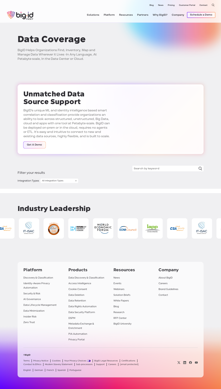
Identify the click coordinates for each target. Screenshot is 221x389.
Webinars (118, 289)
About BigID (166, 277)
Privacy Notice (40, 361)
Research (118, 312)
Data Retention (77, 300)
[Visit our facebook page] (190, 362)
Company (178, 15)
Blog (152, 5)
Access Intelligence (79, 283)
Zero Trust (29, 322)
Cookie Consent (77, 289)
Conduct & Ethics (32, 364)
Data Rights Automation (82, 306)
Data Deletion (76, 295)
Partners (142, 15)
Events (117, 283)
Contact (203, 5)
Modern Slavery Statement (59, 364)
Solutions (93, 15)
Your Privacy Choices (75, 361)
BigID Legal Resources (106, 361)
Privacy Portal (76, 339)
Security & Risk (31, 293)
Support (100, 364)
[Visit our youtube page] (196, 362)
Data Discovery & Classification (86, 277)
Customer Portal (187, 5)
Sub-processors (84, 364)
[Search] (200, 168)
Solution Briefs (121, 295)
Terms (26, 361)
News (160, 5)
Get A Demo (34, 144)
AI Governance (32, 299)
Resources (126, 15)
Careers (163, 283)
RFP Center (120, 318)
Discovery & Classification (38, 277)
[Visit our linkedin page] (184, 362)
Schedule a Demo (201, 15)
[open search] (213, 5)
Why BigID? (160, 15)
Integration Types (28, 180)
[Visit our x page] (178, 362)
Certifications (128, 361)
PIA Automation (77, 334)
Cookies (56, 361)
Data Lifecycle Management (40, 305)
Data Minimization (33, 310)
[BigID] (20, 15)
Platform (109, 15)
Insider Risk (29, 316)
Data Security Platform (81, 312)
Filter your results (31, 172)
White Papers (121, 300)
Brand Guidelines (168, 289)
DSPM (71, 318)
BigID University (122, 323)
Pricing (171, 5)
